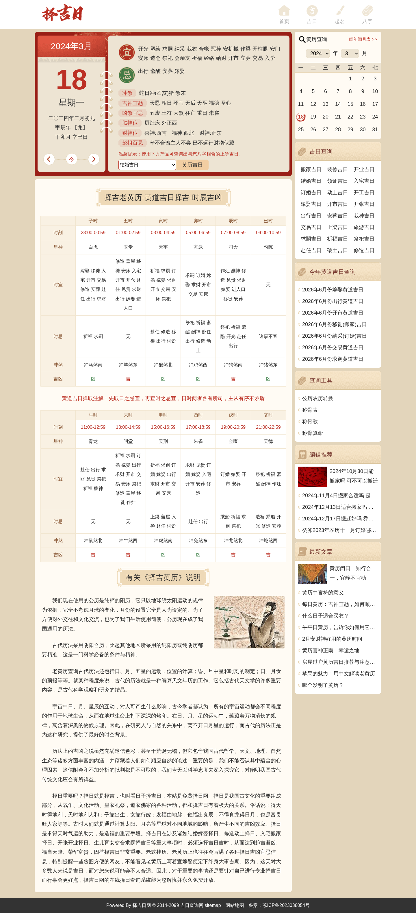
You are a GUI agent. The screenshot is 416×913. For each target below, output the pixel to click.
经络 (209, 58)
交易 (257, 58)
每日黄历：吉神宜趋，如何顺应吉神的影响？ (340, 604)
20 (325, 117)
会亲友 (182, 58)
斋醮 (155, 71)
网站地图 (235, 905)
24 (375, 117)
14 (338, 104)
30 (363, 129)
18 (301, 117)
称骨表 (310, 410)
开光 (143, 49)
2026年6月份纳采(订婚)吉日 (334, 336)
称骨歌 (310, 421)
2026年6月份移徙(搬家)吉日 (334, 324)
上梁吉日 (337, 227)
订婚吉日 (311, 192)
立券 (245, 58)
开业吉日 (364, 169)
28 (338, 129)
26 (313, 129)
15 (350, 104)
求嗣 (167, 49)
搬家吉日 (311, 169)
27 (325, 129)
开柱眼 (260, 49)
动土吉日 (337, 192)
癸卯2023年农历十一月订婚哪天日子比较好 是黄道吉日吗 (340, 530)
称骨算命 (312, 433)
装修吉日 (337, 169)
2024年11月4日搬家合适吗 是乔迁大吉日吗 (340, 495)
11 (301, 104)
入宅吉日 (364, 181)
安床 (143, 58)
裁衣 (192, 49)
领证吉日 (337, 181)
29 (350, 129)
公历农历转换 (317, 398)
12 (313, 104)
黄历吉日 (192, 165)
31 (375, 129)
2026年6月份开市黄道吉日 (332, 313)
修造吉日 (364, 250)
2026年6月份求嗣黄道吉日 (332, 359)
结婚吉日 (311, 181)
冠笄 (216, 49)
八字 (367, 21)
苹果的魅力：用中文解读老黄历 (338, 674)
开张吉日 (364, 204)
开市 (233, 58)
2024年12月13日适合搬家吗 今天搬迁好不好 (340, 507)
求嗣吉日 (311, 239)
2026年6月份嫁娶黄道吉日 (332, 290)
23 (363, 117)
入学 (270, 58)
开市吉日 (337, 204)
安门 (275, 49)
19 (313, 117)
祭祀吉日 (364, 239)
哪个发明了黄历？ (323, 685)
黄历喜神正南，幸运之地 (330, 650)
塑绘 (155, 49)
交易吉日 (311, 227)
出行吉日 (311, 216)
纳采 (179, 49)
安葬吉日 (337, 216)
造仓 (155, 58)
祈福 (197, 58)
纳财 (221, 58)
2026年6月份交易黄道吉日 (332, 347)
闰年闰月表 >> (363, 39)
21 (338, 117)
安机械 (231, 49)
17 (375, 104)
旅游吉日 (364, 227)
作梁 (245, 49)
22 (350, 117)
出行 (143, 71)
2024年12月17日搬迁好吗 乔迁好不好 (340, 519)
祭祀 (167, 58)
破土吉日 (337, 250)
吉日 (312, 21)
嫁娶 (179, 71)
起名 (340, 21)
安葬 (167, 71)
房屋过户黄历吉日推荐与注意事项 (340, 662)
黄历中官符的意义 (323, 593)
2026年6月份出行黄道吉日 (332, 301)
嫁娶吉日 (311, 204)
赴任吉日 (311, 250)
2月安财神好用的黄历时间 (332, 639)
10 (375, 91)
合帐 (204, 49)
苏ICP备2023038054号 (286, 905)
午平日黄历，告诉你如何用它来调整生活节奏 (340, 627)
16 (363, 104)
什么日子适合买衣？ (325, 616)
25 (301, 129)
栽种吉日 (364, 216)
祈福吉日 (337, 239)
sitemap (213, 905)
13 (325, 104)
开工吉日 (364, 192)
